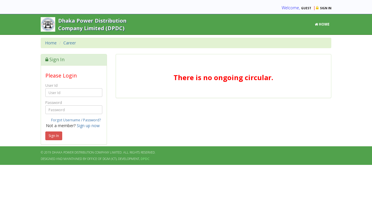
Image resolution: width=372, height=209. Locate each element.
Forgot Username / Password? (76, 120)
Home (322, 24)
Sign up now (88, 125)
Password (53, 102)
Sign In (54, 135)
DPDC (145, 158)
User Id (51, 85)
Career (69, 43)
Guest (306, 8)
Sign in (325, 8)
